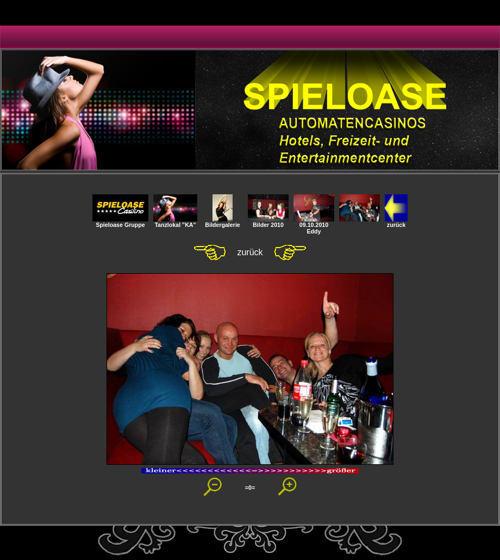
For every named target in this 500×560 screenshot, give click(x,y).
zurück (396, 222)
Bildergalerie (222, 222)
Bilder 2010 (268, 222)
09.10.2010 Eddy (313, 225)
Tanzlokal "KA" (175, 222)
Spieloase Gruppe (120, 222)
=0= (250, 487)
